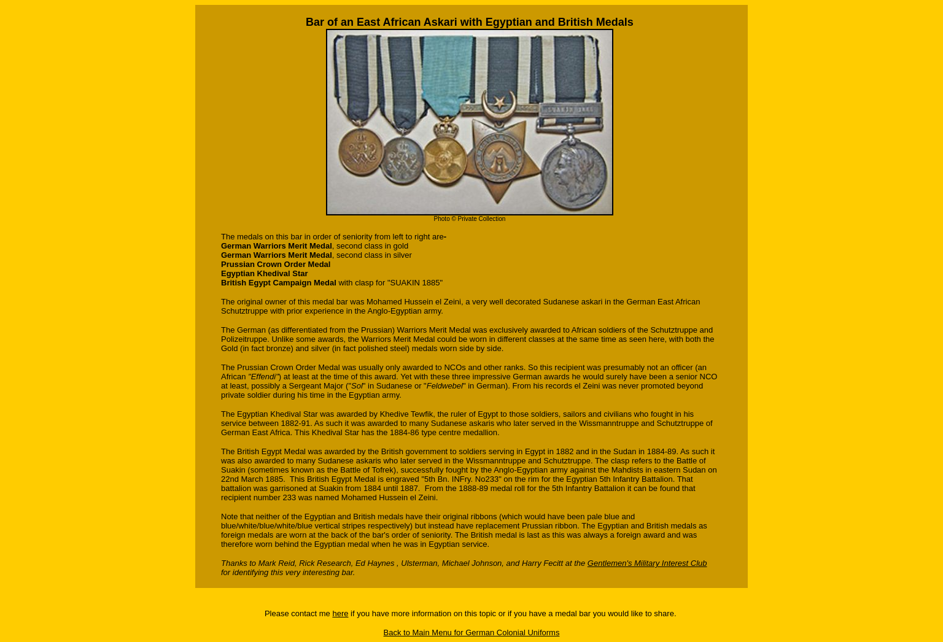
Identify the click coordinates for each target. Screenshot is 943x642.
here (340, 613)
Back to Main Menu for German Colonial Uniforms (472, 632)
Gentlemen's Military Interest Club (647, 563)
